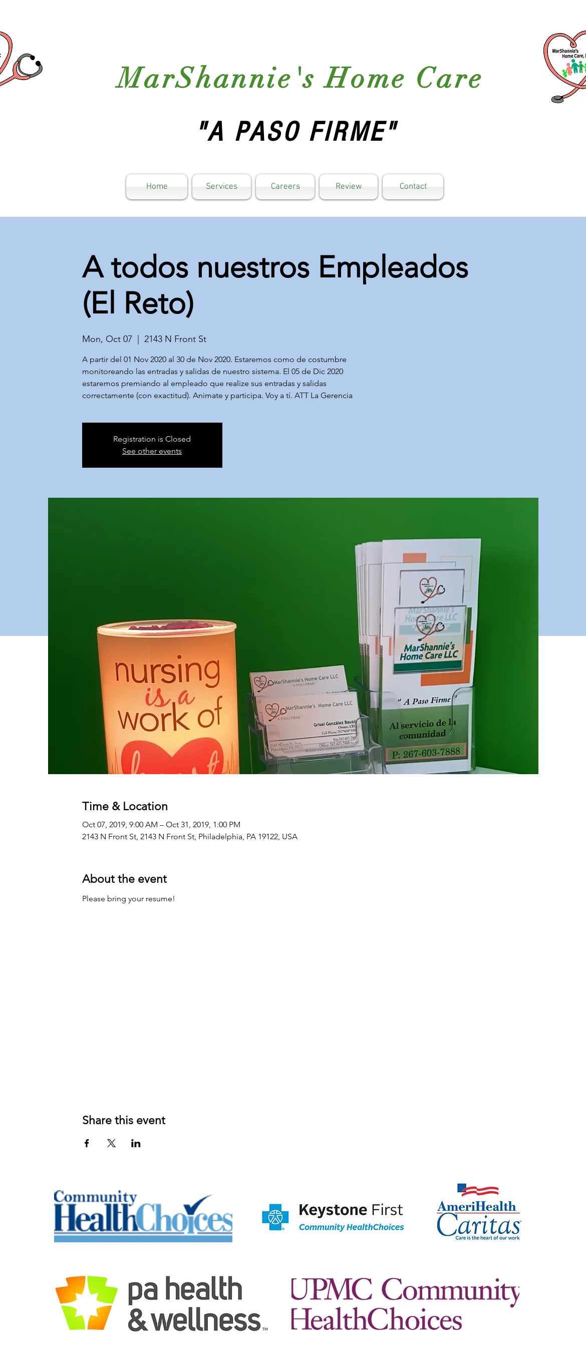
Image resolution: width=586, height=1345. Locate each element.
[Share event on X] (111, 1143)
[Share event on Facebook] (87, 1143)
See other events (152, 451)
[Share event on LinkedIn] (136, 1143)
